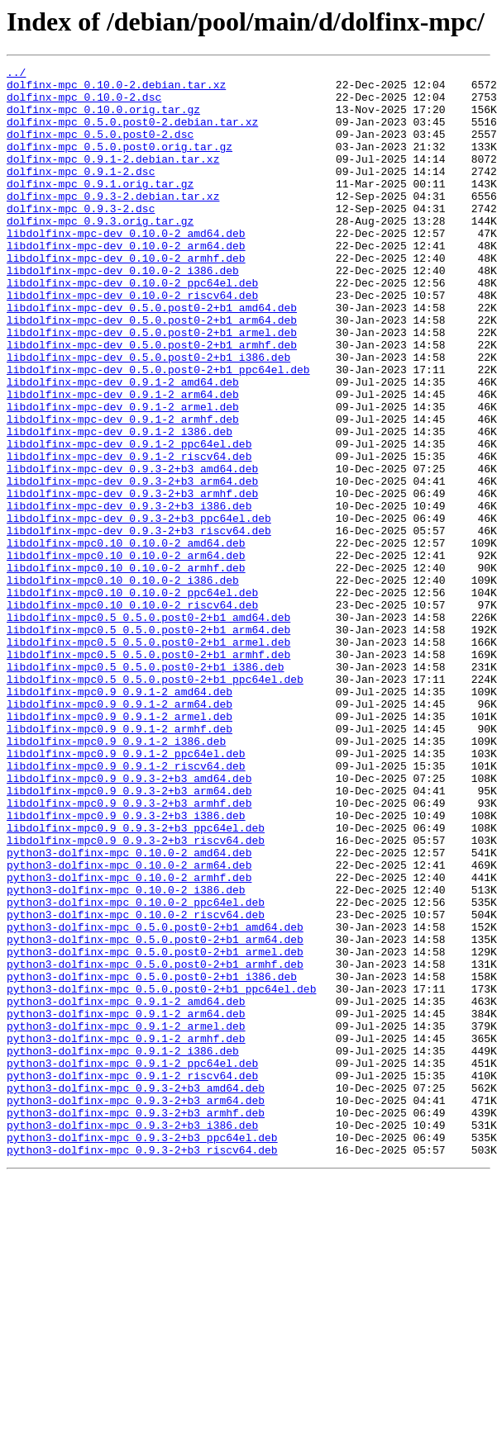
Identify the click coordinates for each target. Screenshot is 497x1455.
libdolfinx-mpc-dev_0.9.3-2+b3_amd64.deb (132, 550)
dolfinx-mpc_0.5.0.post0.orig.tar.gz (119, 163)
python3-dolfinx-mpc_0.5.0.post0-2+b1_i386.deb (152, 1159)
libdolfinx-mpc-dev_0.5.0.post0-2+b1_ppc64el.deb (158, 431)
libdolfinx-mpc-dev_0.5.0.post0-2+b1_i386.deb (148, 416)
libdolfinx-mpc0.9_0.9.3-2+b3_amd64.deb (129, 921)
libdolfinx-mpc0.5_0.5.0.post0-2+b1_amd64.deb (148, 728)
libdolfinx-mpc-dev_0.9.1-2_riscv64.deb (129, 535)
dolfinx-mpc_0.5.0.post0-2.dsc (100, 148)
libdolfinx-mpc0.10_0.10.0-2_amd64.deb (126, 639)
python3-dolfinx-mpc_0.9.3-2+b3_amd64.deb (136, 1293)
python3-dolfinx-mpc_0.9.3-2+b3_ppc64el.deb (142, 1352)
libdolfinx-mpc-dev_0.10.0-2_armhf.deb (126, 297)
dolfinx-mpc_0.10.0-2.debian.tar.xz (116, 89)
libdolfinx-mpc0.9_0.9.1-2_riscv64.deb (126, 906)
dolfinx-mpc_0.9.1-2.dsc (81, 193)
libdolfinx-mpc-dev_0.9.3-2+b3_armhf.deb (132, 579)
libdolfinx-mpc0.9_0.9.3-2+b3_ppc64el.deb (136, 981)
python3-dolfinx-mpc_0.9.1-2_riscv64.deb (132, 1278)
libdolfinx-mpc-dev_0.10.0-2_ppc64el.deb (132, 327)
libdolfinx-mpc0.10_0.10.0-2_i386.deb (123, 683)
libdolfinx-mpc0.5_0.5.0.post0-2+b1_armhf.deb (148, 772)
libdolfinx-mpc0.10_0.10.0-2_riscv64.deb (132, 713)
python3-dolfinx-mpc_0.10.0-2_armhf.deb (129, 1040)
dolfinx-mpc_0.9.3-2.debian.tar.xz (113, 223)
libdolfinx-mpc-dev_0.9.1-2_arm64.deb (123, 460)
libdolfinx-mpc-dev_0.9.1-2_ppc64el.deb (129, 520)
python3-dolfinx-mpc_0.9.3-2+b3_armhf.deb (136, 1322)
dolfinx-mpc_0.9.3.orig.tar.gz (100, 252)
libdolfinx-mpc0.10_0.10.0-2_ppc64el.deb (132, 698)
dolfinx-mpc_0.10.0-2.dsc (84, 104)
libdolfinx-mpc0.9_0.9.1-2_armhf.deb (119, 862)
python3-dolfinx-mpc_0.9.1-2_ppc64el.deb (132, 1263)
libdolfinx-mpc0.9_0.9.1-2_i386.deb (116, 877)
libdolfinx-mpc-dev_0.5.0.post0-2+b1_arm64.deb (152, 371)
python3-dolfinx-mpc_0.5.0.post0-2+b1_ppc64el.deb (161, 1174)
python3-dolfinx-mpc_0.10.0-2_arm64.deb (129, 1025)
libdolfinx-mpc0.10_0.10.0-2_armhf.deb (126, 668)
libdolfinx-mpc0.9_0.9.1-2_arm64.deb (119, 832)
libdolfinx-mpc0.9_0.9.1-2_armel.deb (119, 847)
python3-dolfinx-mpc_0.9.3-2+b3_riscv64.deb (142, 1367)
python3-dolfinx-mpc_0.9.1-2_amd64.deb (126, 1189)
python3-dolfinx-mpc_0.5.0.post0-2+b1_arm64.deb (155, 1114)
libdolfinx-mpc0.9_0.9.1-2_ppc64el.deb (126, 891)
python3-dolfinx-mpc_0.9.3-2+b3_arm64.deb (136, 1308)
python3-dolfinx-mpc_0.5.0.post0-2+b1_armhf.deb (155, 1144)
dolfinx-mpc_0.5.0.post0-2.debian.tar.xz (132, 133)
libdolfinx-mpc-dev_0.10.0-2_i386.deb (123, 312)
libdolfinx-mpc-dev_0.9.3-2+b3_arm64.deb (132, 564)
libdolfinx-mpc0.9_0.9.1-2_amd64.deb (119, 817)
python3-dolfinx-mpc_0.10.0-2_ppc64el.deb (136, 1070)
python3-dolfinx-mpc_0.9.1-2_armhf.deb (126, 1233)
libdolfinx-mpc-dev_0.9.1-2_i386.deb (119, 505)
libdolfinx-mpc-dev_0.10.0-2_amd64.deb (126, 267)
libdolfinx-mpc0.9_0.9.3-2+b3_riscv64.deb (136, 995)
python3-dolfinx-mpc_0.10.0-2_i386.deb (126, 1055)
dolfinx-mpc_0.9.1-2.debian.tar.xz (113, 178)
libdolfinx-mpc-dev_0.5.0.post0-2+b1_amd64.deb (152, 356)
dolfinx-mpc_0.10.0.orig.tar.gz (103, 118)
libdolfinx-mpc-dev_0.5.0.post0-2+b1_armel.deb (152, 386)
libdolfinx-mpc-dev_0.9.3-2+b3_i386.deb (129, 594)
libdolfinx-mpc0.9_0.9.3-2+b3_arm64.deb (129, 936)
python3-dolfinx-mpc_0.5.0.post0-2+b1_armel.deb (155, 1129)
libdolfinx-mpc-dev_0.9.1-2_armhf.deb (123, 490)
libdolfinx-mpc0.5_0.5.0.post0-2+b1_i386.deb (145, 787)
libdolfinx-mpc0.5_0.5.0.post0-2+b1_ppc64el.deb (155, 802)
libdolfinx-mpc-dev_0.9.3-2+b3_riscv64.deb (139, 624)
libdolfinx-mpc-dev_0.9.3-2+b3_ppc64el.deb (139, 609)
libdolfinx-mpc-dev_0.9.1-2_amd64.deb (123, 445)
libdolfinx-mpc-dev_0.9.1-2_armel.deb (123, 475)
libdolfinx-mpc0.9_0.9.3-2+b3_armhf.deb (129, 951)
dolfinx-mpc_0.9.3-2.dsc (81, 237)
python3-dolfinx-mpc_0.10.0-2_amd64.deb (129, 1010)
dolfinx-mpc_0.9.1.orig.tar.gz (100, 208)
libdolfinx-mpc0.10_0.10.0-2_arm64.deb (126, 654)
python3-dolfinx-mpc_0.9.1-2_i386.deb (123, 1248)
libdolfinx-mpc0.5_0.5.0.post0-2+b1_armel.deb (148, 758)
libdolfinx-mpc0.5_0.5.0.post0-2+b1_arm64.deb (148, 743)
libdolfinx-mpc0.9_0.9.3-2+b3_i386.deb (126, 966)
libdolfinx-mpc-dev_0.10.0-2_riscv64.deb (132, 341)
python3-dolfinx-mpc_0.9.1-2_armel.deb (126, 1218)
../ (16, 74)
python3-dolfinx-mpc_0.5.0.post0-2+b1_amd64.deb (155, 1099)
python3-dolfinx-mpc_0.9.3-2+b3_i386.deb (132, 1337)
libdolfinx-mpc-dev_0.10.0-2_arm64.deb (126, 282)
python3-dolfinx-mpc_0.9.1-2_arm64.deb (126, 1204)
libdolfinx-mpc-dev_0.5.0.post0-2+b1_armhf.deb (152, 401)
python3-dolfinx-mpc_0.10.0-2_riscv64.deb (136, 1085)
